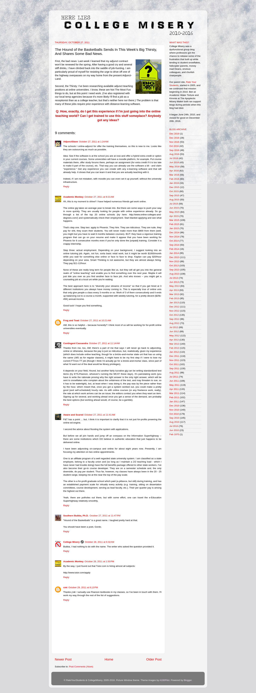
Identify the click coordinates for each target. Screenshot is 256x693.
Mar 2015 (174, 220)
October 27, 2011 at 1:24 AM (94, 141)
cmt (65, 587)
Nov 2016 (174, 142)
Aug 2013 (174, 273)
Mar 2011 (174, 393)
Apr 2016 (174, 170)
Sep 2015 (174, 195)
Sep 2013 (174, 269)
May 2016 (174, 166)
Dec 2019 (174, 133)
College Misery (71, 542)
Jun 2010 (174, 430)
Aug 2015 (174, 199)
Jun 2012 (174, 331)
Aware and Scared (73, 414)
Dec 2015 (174, 187)
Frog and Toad (71, 320)
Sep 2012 (174, 319)
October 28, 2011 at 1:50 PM (99, 561)
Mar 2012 (174, 344)
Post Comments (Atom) (81, 666)
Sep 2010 (174, 418)
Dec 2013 (174, 257)
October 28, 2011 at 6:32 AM (99, 542)
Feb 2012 (174, 348)
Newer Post (63, 659)
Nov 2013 (174, 261)
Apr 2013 (174, 290)
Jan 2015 (174, 228)
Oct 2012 (174, 315)
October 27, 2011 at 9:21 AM (99, 197)
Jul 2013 (173, 278)
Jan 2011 (174, 401)
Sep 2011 (174, 368)
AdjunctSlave (70, 141)
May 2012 (174, 335)
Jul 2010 (173, 426)
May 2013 (174, 286)
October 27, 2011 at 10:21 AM (95, 320)
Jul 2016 (173, 158)
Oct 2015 (174, 191)
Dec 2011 (174, 356)
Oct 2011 (174, 364)
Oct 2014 (174, 240)
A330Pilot (165, 680)
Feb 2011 (174, 397)
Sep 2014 (174, 245)
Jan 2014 (174, 253)
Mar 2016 (174, 175)
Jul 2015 (173, 203)
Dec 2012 (174, 306)
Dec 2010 (174, 405)
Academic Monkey (73, 197)
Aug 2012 (174, 323)
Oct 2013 (174, 265)
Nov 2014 (174, 236)
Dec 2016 (174, 137)
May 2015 (174, 212)
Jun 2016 (174, 162)
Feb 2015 (174, 224)
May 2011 (174, 385)
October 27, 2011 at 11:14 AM (104, 343)
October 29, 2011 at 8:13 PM (83, 587)
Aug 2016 (174, 154)
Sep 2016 (174, 150)
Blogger (188, 680)
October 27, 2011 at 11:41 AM (99, 414)
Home (109, 659)
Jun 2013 (174, 282)
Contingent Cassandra (75, 343)
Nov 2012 (174, 310)
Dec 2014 (174, 232)
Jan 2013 (174, 302)
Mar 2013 (174, 294)
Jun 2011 (174, 381)
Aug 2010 (174, 422)
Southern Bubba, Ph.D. (76, 515)
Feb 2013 (174, 298)
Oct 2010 (174, 414)
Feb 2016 (174, 179)
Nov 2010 (174, 409)
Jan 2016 (174, 183)
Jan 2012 (174, 352)
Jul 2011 (173, 376)
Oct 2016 (174, 146)
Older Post (154, 659)
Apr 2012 (174, 339)
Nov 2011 (174, 360)
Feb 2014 (174, 249)
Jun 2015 (174, 208)
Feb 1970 (174, 434)
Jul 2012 (173, 327)
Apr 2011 (174, 389)
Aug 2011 (174, 372)
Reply (66, 186)
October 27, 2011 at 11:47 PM (105, 515)
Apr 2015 (174, 216)
